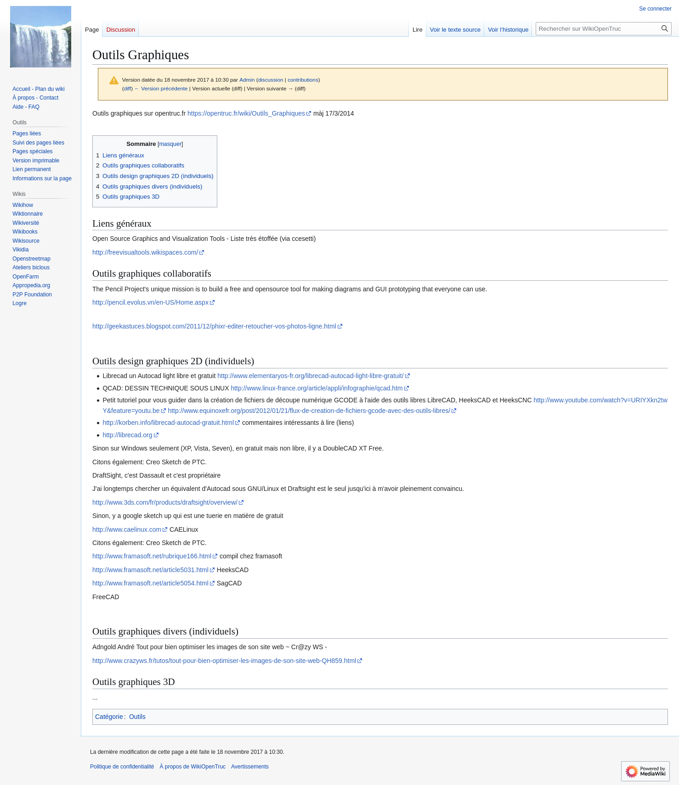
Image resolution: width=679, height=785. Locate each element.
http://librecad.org (127, 435)
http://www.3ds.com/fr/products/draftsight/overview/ (165, 502)
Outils (137, 716)
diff (127, 88)
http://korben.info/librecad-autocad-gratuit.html (168, 422)
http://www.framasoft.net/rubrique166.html (151, 556)
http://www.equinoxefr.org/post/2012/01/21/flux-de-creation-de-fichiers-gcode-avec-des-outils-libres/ (309, 410)
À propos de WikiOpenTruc (192, 766)
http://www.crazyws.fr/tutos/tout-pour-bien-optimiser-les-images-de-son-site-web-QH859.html (224, 660)
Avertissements (250, 766)
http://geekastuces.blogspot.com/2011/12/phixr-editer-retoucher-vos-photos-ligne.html (214, 326)
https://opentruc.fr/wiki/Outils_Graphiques (246, 113)
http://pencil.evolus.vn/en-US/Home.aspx (150, 302)
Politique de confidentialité (122, 766)
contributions (303, 80)
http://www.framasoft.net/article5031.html (150, 569)
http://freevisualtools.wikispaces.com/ (145, 252)
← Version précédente (160, 88)
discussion (270, 80)
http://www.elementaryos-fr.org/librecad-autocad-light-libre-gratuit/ (310, 375)
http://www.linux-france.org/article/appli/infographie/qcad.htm (316, 388)
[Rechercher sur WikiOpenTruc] (604, 28)
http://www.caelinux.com (126, 529)
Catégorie (109, 716)
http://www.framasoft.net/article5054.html (150, 583)
